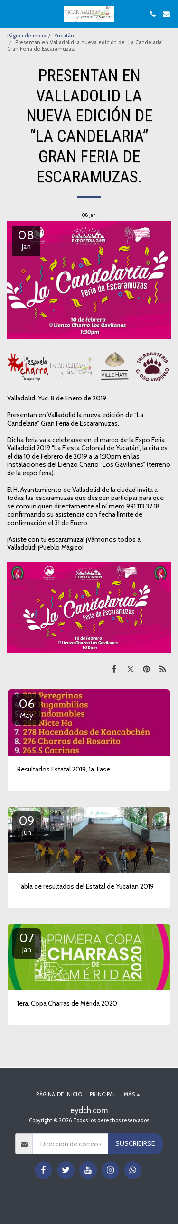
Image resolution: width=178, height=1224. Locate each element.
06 (26, 708)
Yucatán (64, 35)
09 (26, 825)
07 (26, 942)
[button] (10, 14)
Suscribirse (135, 1143)
